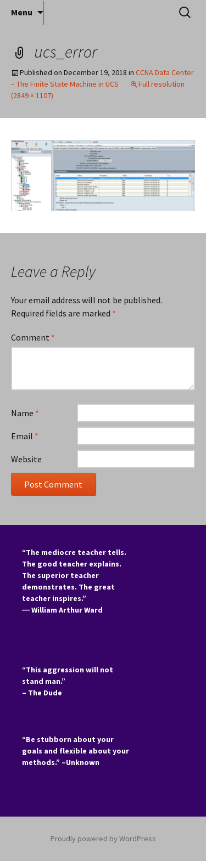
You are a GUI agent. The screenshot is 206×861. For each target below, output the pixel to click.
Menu (21, 12)
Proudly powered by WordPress (103, 838)
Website (26, 459)
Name (25, 412)
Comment (33, 337)
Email (24, 435)
